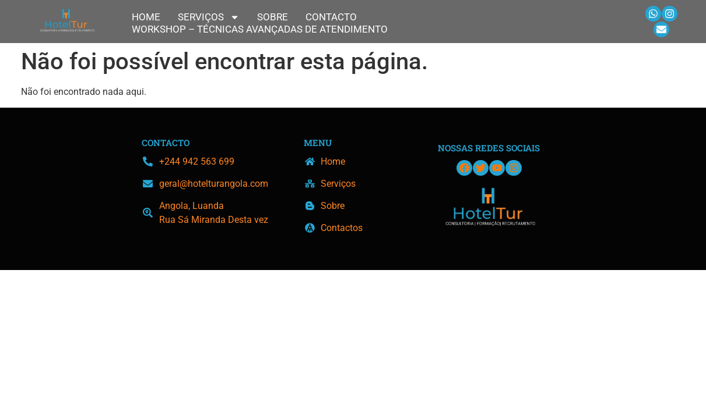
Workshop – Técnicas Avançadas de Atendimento (260, 29)
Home (146, 17)
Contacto (331, 17)
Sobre (272, 17)
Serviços (209, 17)
